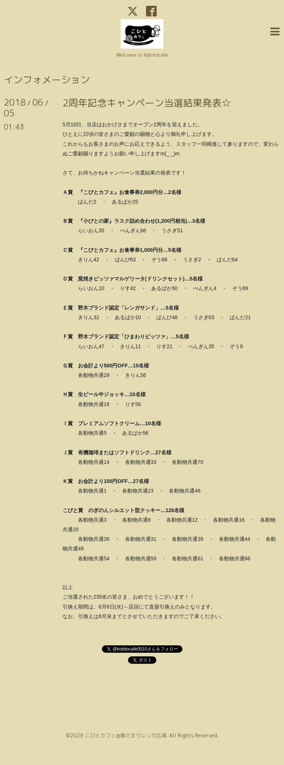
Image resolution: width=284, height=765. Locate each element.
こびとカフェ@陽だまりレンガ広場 (126, 735)
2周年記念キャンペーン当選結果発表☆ (147, 102)
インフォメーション (47, 79)
